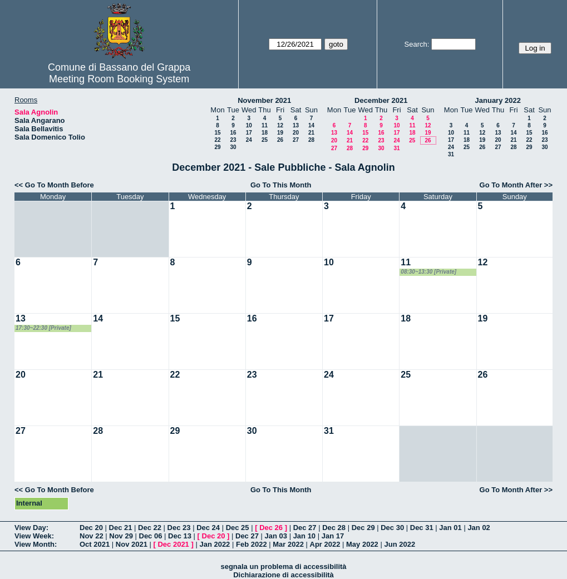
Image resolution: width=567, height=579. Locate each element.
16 (233, 133)
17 (249, 133)
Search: (417, 44)
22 (217, 140)
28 (311, 140)
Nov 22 (91, 536)
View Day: (31, 527)
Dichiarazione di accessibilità (283, 575)
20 (296, 133)
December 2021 (380, 100)
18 (265, 133)
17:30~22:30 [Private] (43, 328)
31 (396, 148)
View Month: (35, 544)
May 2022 (362, 544)
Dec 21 (120, 527)
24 (249, 140)
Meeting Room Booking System (119, 79)
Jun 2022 (399, 544)
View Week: (34, 536)
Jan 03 (276, 536)
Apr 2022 (325, 544)
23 (233, 140)
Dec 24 (208, 527)
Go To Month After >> (516, 185)
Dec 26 (271, 527)
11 (265, 125)
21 (311, 133)
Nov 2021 (131, 544)
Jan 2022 (214, 544)
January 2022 (498, 100)
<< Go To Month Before (54, 185)
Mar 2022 (288, 544)
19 (280, 133)
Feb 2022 (251, 544)
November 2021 (264, 100)
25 (265, 140)
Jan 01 (450, 527)
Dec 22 (149, 527)
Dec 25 (237, 527)
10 (249, 125)
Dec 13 (179, 536)
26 (280, 140)
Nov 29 (121, 536)
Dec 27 (305, 527)
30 (233, 147)
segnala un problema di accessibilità (283, 566)
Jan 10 (304, 536)
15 (217, 133)
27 (296, 140)
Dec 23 (179, 527)
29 (217, 147)
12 (280, 125)
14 (311, 125)
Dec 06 (150, 536)
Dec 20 (91, 527)
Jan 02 (478, 527)
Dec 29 (363, 527)
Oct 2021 (95, 544)
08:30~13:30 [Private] (428, 272)
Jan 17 (333, 536)
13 (296, 125)
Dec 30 (392, 527)
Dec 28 (334, 527)
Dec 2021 (173, 544)
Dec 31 (421, 527)
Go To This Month (281, 185)
